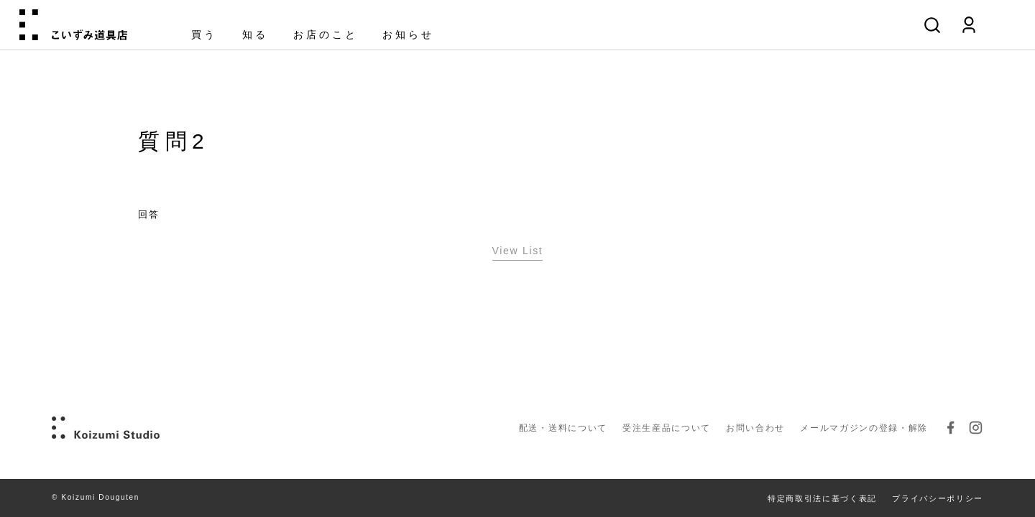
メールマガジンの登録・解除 (864, 428)
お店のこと (325, 34)
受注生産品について (666, 428)
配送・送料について (563, 428)
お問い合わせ (755, 428)
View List (517, 250)
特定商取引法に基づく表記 (822, 498)
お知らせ (408, 34)
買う (204, 34)
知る (255, 34)
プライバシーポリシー (937, 498)
